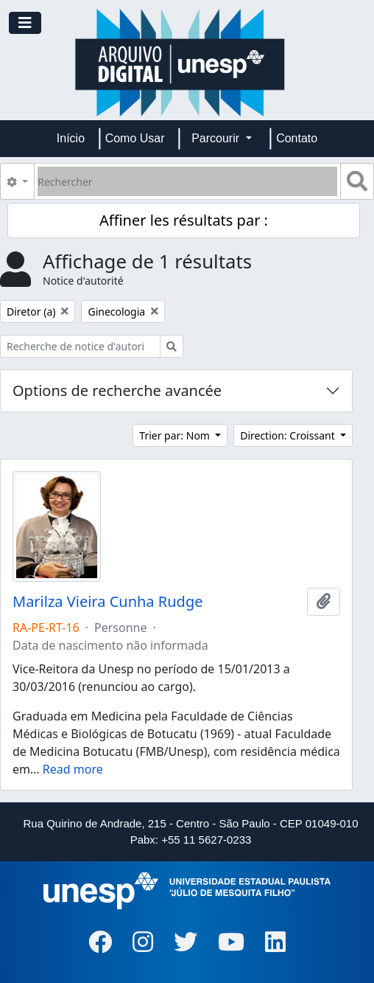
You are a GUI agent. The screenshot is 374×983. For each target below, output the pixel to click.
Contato (296, 138)
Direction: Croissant (288, 435)
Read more (73, 769)
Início (71, 138)
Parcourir (216, 138)
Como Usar (135, 138)
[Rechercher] (187, 181)
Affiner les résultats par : (183, 220)
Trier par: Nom (175, 435)
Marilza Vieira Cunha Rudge (107, 602)
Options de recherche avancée (117, 390)
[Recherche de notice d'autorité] (80, 346)
